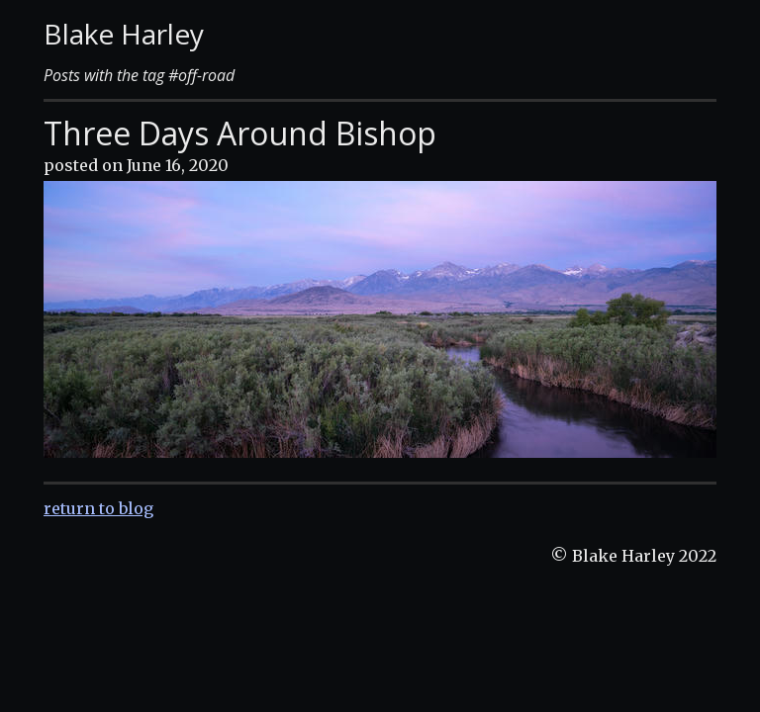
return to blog (98, 508)
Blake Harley (124, 33)
